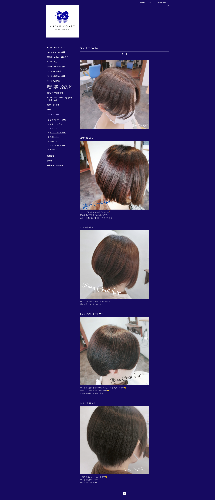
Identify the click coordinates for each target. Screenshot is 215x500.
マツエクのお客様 (54, 71)
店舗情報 (50, 156)
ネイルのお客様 (53, 81)
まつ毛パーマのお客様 (56, 67)
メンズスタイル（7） (58, 132)
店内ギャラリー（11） (58, 120)
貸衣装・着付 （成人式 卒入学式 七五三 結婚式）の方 (59, 87)
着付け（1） (54, 149)
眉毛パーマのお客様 (55, 93)
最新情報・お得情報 (55, 165)
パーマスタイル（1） (58, 145)
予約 (49, 110)
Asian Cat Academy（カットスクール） (60, 99)
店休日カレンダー (54, 105)
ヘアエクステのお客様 (56, 52)
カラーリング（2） (57, 124)
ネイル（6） (54, 137)
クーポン (50, 161)
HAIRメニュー (53, 62)
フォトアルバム (53, 114)
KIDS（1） (54, 141)
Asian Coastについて (56, 47)
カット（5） (54, 128)
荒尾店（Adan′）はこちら (57, 57)
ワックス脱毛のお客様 (56, 76)
